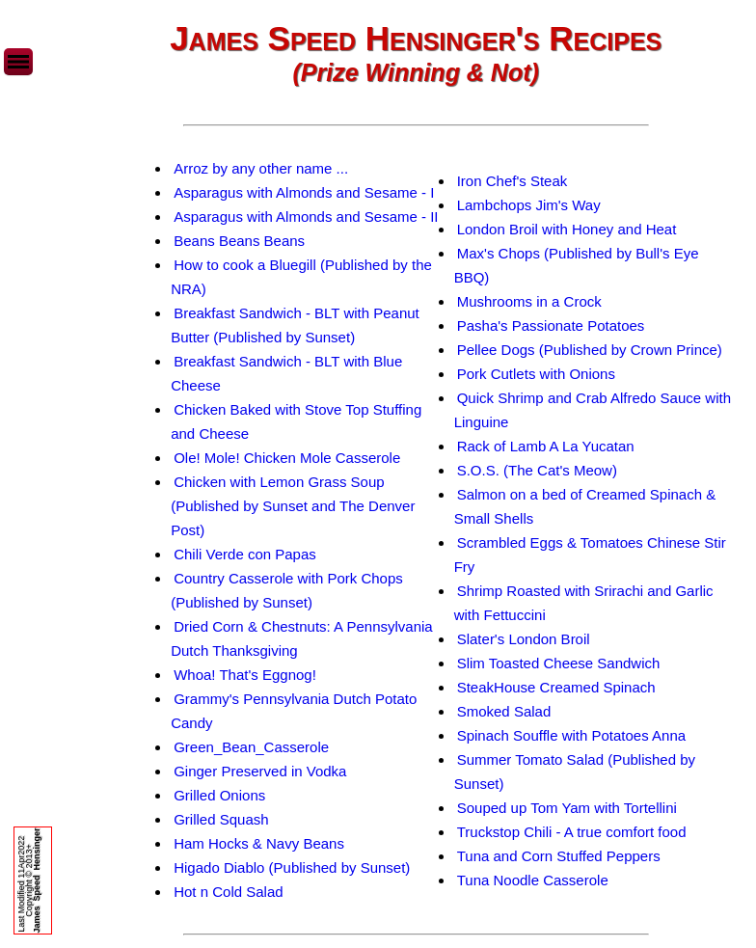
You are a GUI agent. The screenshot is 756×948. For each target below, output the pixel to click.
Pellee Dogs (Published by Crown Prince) (589, 349)
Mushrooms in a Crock (529, 301)
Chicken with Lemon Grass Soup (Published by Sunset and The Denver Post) (293, 506)
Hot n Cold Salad (228, 891)
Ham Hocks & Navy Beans (259, 843)
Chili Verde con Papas (245, 554)
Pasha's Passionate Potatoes (551, 325)
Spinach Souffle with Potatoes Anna (571, 735)
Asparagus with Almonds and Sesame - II (306, 216)
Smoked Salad (504, 711)
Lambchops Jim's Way (529, 205)
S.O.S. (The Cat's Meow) (537, 470)
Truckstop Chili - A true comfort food (572, 832)
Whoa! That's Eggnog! (245, 674)
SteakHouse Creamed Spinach (556, 687)
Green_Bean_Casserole (251, 747)
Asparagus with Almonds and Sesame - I (304, 192)
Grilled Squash (221, 819)
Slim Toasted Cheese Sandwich (559, 663)
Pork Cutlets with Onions (536, 374)
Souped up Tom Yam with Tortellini (567, 807)
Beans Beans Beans (239, 240)
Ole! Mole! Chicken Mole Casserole (287, 457)
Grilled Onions (219, 795)
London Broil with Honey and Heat (567, 229)
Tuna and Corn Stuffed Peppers (559, 856)
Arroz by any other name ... (261, 168)
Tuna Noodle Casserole (532, 880)
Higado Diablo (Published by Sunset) (292, 867)
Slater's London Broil (523, 639)
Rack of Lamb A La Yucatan (545, 446)
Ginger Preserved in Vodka (260, 771)
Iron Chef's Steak (512, 181)
